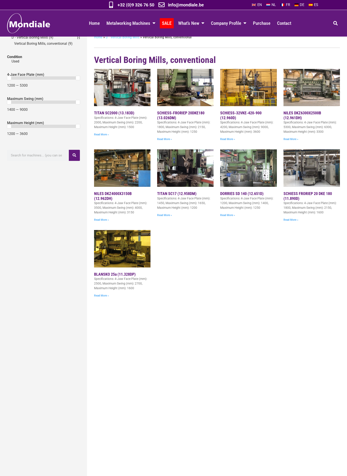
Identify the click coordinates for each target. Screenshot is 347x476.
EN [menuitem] (259, 5)
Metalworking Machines (130, 23)
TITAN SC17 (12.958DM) (177, 202)
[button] (335, 23)
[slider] (9, 87)
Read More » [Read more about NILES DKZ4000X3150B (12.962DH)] (101, 228)
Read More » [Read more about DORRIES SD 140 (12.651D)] (227, 224)
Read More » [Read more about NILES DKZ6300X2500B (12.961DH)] (290, 148)
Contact (284, 23)
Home (94, 23)
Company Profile (228, 23)
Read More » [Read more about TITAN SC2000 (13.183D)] (101, 143)
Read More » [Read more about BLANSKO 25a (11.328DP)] (101, 304)
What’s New (191, 23)
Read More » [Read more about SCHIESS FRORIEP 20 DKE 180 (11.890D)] (290, 228)
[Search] (74, 164)
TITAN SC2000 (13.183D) (114, 121)
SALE (167, 23)
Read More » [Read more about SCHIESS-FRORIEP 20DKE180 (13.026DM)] (164, 148)
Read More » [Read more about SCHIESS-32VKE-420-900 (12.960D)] (227, 148)
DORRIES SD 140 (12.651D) (242, 202)
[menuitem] (257, 5)
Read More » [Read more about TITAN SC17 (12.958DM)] (164, 224)
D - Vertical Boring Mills (122, 46)
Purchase (261, 23)
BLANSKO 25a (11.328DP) (115, 283)
